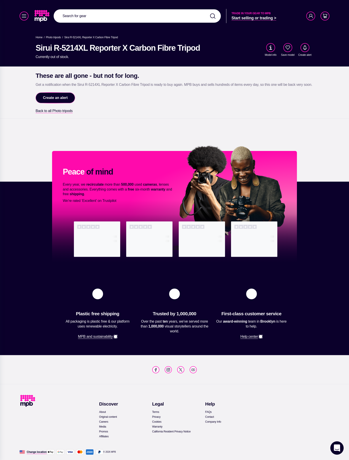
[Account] (310, 16)
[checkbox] (287, 47)
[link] (42, 16)
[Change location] (37, 452)
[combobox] (137, 16)
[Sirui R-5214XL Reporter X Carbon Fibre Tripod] (91, 37)
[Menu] (24, 16)
